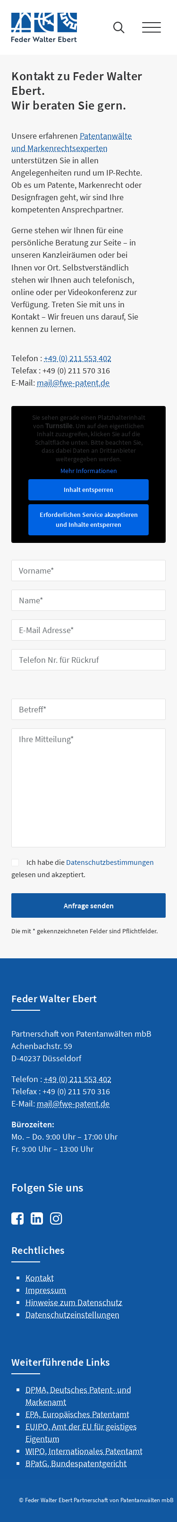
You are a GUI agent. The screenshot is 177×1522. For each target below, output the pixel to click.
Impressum (45, 1324)
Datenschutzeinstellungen (72, 1348)
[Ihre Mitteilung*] (88, 787)
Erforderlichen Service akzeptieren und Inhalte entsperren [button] (89, 519)
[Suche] (116, 27)
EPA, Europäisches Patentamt (77, 1447)
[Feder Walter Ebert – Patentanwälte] (47, 27)
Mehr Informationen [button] (88, 471)
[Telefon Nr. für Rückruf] (88, 659)
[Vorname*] (88, 570)
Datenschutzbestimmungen (110, 862)
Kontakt (39, 1311)
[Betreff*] (88, 709)
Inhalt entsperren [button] (88, 489)
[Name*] (88, 600)
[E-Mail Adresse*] (88, 630)
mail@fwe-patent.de (73, 1137)
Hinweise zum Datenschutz (73, 1336)
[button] (153, 27)
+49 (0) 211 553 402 (77, 392)
